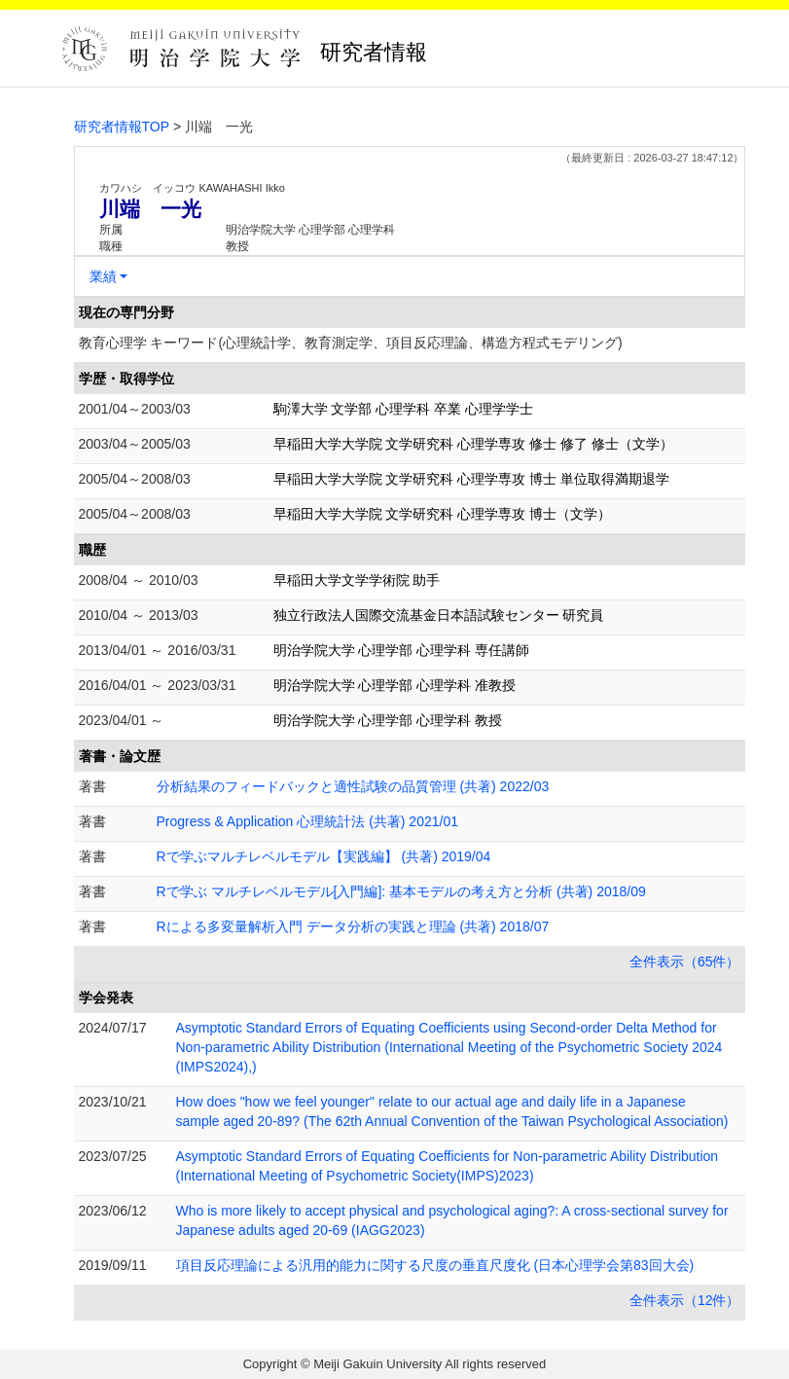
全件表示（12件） (684, 1300)
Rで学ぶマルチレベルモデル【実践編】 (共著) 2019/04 (324, 856)
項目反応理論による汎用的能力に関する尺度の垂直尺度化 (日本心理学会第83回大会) (435, 1265)
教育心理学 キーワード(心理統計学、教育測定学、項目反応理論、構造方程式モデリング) (351, 342)
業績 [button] (103, 276)
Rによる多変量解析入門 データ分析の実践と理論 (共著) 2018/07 (353, 926)
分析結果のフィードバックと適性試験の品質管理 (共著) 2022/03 (353, 786)
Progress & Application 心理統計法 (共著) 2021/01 (307, 821)
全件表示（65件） (684, 961)
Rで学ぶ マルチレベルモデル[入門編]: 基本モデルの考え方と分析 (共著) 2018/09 (401, 891)
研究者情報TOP (122, 126)
